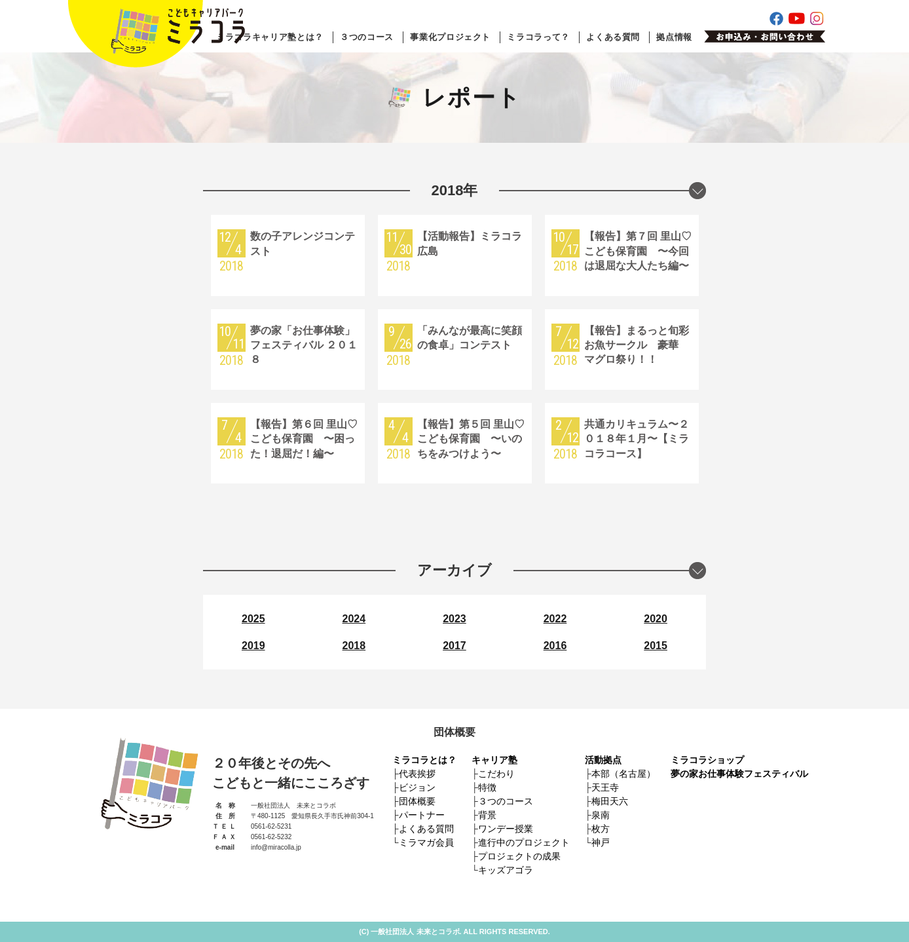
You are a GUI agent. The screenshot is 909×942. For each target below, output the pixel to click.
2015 (655, 645)
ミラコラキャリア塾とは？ (270, 37)
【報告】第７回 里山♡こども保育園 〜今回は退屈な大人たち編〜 (638, 251)
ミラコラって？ (538, 37)
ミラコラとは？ (424, 760)
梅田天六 (609, 801)
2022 (555, 618)
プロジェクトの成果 (519, 856)
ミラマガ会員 (426, 842)
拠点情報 (674, 37)
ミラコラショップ (707, 760)
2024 (354, 618)
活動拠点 (603, 760)
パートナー (422, 815)
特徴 (487, 787)
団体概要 (417, 801)
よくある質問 (613, 37)
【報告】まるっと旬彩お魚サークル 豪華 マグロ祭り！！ (636, 345)
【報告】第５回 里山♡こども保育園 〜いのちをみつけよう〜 (471, 439)
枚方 (600, 828)
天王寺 (605, 787)
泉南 (600, 815)
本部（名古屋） (623, 773)
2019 (253, 645)
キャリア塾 (494, 760)
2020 (655, 618)
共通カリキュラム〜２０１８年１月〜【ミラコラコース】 (636, 439)
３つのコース (367, 37)
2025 (253, 618)
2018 (354, 645)
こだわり (496, 773)
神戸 (600, 842)
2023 (454, 618)
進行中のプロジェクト (524, 842)
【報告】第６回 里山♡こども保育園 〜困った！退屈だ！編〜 (304, 439)
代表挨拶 (417, 773)
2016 (555, 645)
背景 (487, 815)
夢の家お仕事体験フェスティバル (739, 773)
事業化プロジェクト (450, 37)
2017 (454, 645)
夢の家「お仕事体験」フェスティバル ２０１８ (304, 345)
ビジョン (417, 787)
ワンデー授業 (505, 828)
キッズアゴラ (505, 870)
